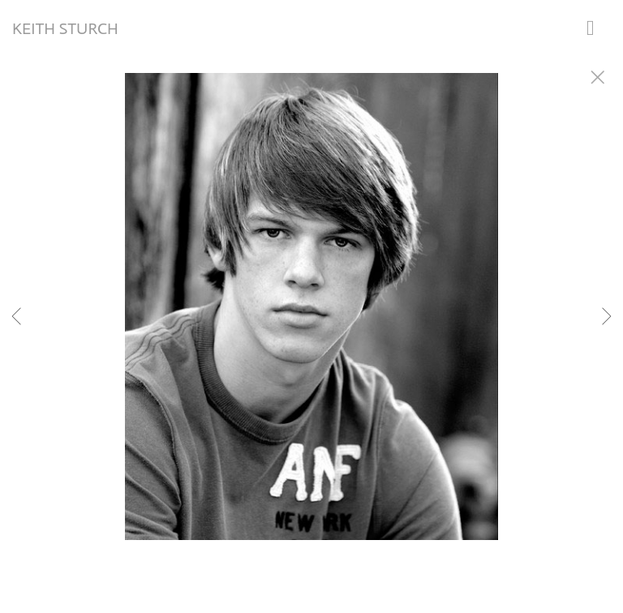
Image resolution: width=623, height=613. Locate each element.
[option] (311, 327)
